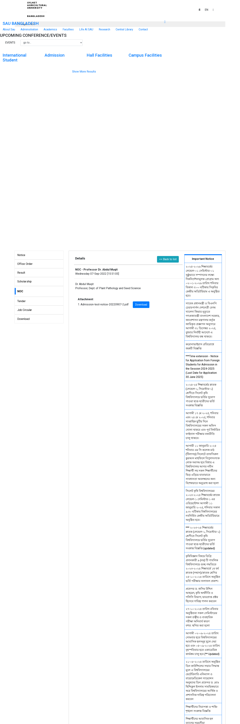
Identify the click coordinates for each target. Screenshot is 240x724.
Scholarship (24, 281)
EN (206, 9)
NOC (20, 291)
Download (23, 319)
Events (10, 42)
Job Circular (24, 310)
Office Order (25, 264)
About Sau (9, 29)
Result (21, 272)
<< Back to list (168, 259)
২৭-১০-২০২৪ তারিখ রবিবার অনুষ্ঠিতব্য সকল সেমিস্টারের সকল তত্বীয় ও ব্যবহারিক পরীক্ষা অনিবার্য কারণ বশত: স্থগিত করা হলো (202, 617)
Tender (21, 301)
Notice (21, 255)
